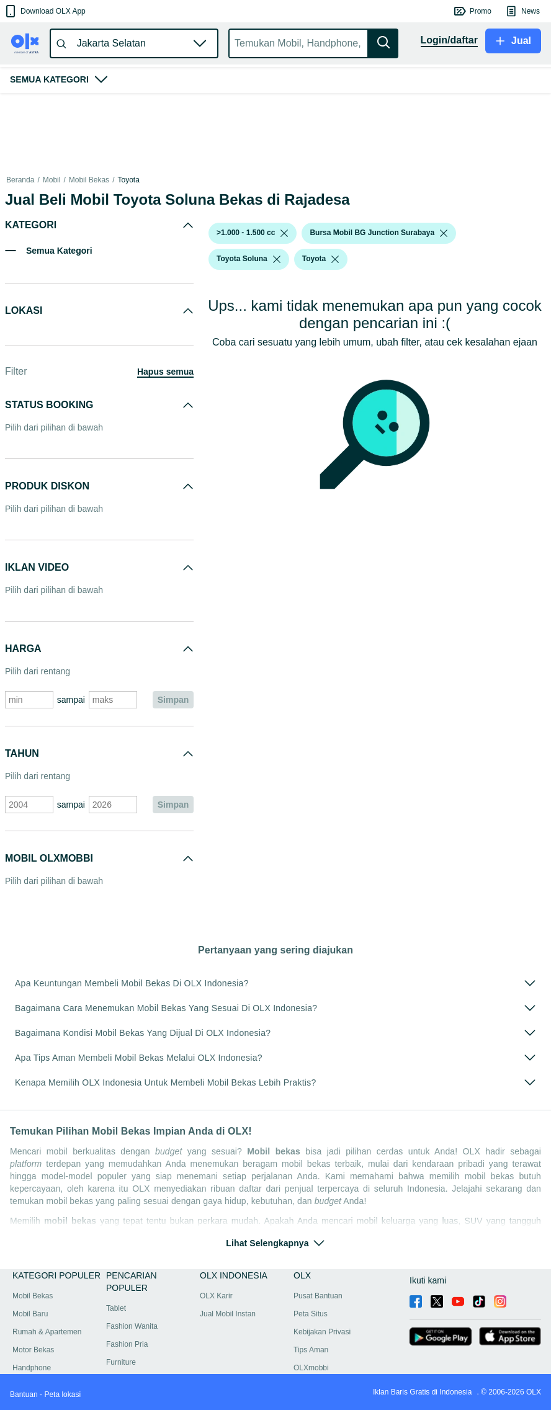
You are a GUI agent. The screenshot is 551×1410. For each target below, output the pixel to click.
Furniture (121, 1362)
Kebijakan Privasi (322, 1331)
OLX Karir (216, 1296)
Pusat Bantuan (318, 1296)
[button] (44, 11)
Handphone (31, 1367)
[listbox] (284, 233)
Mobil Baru (30, 1314)
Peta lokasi (62, 1394)
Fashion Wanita (132, 1326)
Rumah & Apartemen (46, 1331)
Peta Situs (310, 1314)
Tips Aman (310, 1349)
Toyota (128, 180)
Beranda (20, 180)
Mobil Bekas (89, 180)
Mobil (52, 180)
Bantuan (24, 1394)
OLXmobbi (311, 1367)
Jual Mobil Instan (228, 1314)
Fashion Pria (127, 1344)
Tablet (116, 1308)
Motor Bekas (33, 1349)
